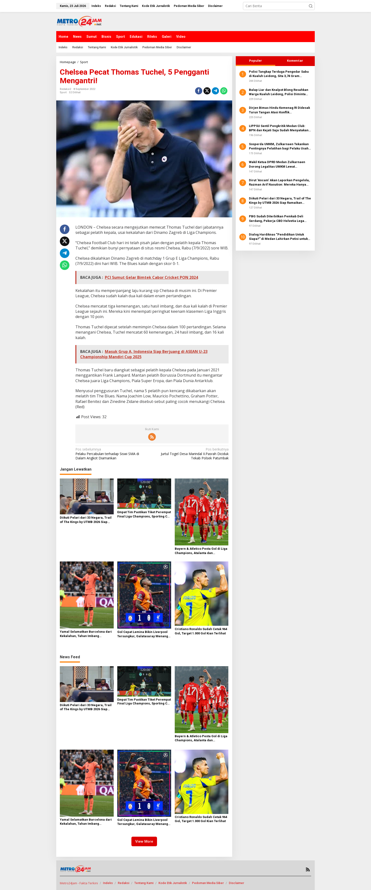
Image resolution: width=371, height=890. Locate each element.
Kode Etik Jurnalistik (172, 883)
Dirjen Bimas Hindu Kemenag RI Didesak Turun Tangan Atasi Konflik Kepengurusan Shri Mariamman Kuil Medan (279, 110)
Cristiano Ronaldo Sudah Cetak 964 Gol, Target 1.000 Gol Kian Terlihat (201, 631)
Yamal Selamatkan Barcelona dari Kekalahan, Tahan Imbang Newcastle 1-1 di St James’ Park (86, 634)
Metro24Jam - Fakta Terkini (79, 883)
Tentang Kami (143, 883)
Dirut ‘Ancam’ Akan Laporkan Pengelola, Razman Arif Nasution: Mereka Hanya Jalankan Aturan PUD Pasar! (279, 182)
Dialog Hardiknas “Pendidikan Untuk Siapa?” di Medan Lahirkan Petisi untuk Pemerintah (278, 237)
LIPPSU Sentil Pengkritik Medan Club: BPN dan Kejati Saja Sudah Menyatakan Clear (279, 128)
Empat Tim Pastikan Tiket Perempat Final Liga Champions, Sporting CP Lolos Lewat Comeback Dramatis (144, 514)
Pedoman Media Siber (208, 883)
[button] (311, 6)
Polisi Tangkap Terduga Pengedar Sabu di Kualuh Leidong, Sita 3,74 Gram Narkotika (279, 74)
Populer (255, 60)
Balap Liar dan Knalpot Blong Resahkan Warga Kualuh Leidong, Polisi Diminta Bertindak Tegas (278, 92)
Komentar (295, 60)
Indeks (108, 883)
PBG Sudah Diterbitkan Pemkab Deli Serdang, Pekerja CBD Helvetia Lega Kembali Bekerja (276, 218)
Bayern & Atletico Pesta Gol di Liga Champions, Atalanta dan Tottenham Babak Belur (201, 551)
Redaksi (123, 883)
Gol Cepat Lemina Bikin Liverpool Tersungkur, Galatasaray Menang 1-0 (142, 634)
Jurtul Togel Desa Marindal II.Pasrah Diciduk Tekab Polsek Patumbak (191, 453)
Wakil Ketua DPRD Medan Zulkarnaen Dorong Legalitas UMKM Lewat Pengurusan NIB (277, 164)
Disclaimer (236, 883)
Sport (63, 92)
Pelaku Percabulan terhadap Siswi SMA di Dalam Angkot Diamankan (112, 453)
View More (144, 841)
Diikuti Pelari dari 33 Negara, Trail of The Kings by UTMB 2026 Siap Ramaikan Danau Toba (86, 520)
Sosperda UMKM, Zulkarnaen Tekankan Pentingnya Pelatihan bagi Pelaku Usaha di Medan (279, 146)
